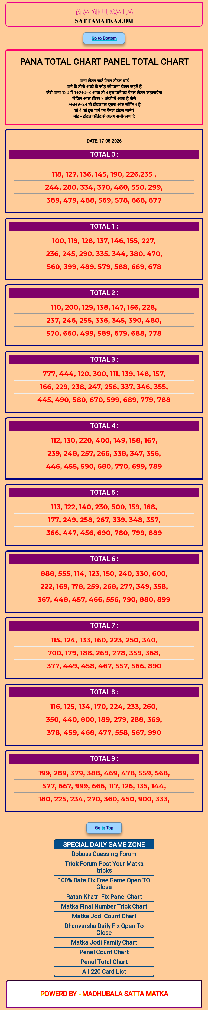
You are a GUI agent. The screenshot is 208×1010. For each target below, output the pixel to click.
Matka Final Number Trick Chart (104, 906)
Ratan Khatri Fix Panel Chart (104, 896)
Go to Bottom (104, 38)
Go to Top (104, 827)
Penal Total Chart (104, 962)
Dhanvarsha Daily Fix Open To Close (104, 929)
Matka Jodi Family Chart (104, 942)
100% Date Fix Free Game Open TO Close (104, 883)
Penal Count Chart (104, 952)
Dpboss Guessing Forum (104, 854)
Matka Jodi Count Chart (104, 916)
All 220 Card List (104, 971)
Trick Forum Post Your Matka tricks (104, 867)
